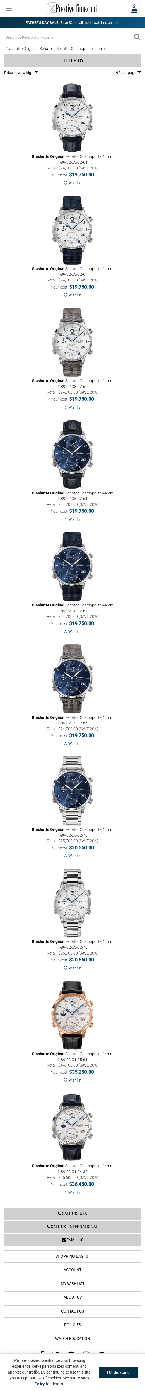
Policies (72, 1325)
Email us (72, 1240)
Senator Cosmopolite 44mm (80, 48)
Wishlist (73, 183)
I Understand (118, 1372)
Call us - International (72, 1226)
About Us (73, 1297)
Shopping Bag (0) (72, 1256)
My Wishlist (72, 1283)
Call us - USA (72, 1213)
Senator (46, 48)
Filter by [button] (72, 60)
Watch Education (72, 1338)
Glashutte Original (21, 48)
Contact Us (72, 1311)
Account (72, 1270)
